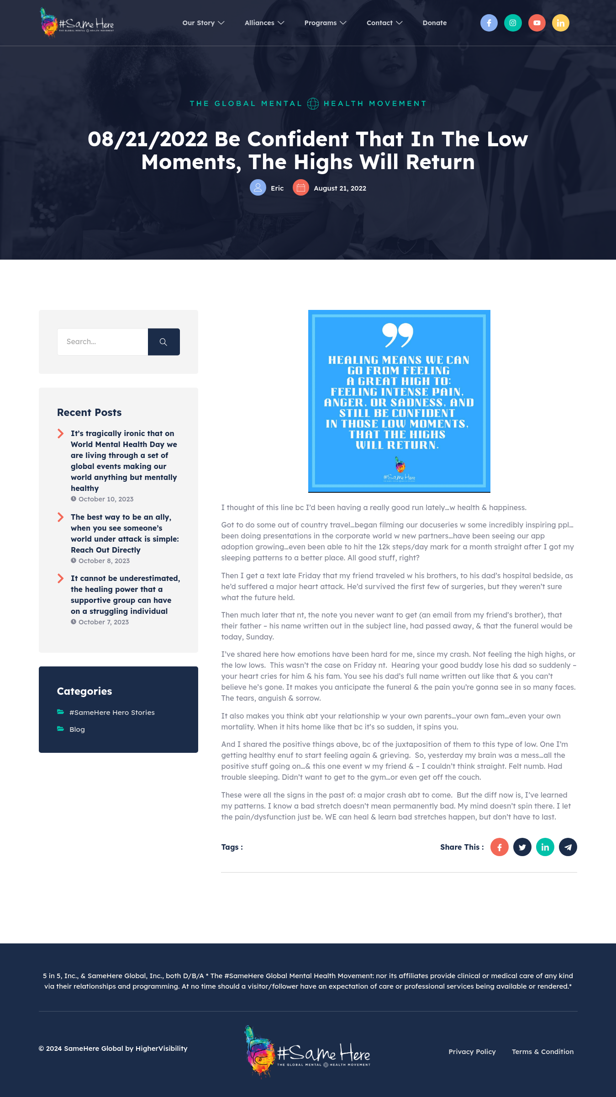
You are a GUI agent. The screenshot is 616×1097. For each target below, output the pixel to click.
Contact (379, 22)
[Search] (164, 341)
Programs (316, 22)
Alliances (252, 22)
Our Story (187, 22)
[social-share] (499, 847)
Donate (433, 22)
